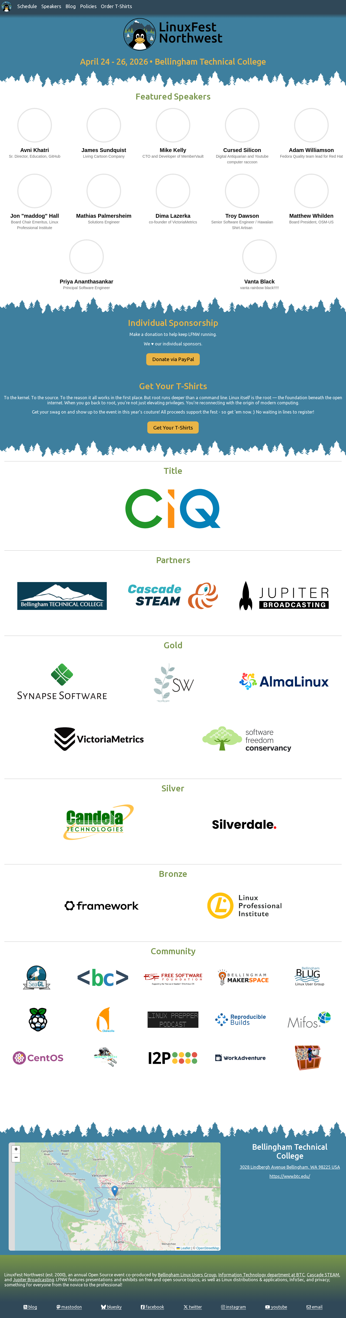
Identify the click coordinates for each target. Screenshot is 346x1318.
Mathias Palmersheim (104, 216)
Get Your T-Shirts (173, 428)
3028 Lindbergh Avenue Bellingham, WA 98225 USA (290, 1167)
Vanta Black (259, 282)
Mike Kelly (173, 150)
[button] (114, 1191)
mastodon (69, 1306)
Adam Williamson (311, 150)
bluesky (111, 1306)
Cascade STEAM (323, 1274)
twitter (193, 1306)
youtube (276, 1306)
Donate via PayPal (173, 359)
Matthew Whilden (311, 216)
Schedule (27, 6)
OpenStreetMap (207, 1248)
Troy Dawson (242, 216)
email (314, 1306)
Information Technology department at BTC (261, 1274)
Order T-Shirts (116, 6)
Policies (88, 6)
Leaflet (183, 1248)
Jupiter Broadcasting (33, 1279)
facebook (152, 1306)
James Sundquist (103, 150)
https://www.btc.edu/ (290, 1176)
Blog (70, 6)
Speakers (51, 6)
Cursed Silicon (242, 150)
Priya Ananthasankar (86, 282)
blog (30, 1306)
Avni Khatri (34, 150)
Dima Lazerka (173, 216)
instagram (233, 1306)
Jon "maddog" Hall (34, 216)
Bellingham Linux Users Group (187, 1274)
